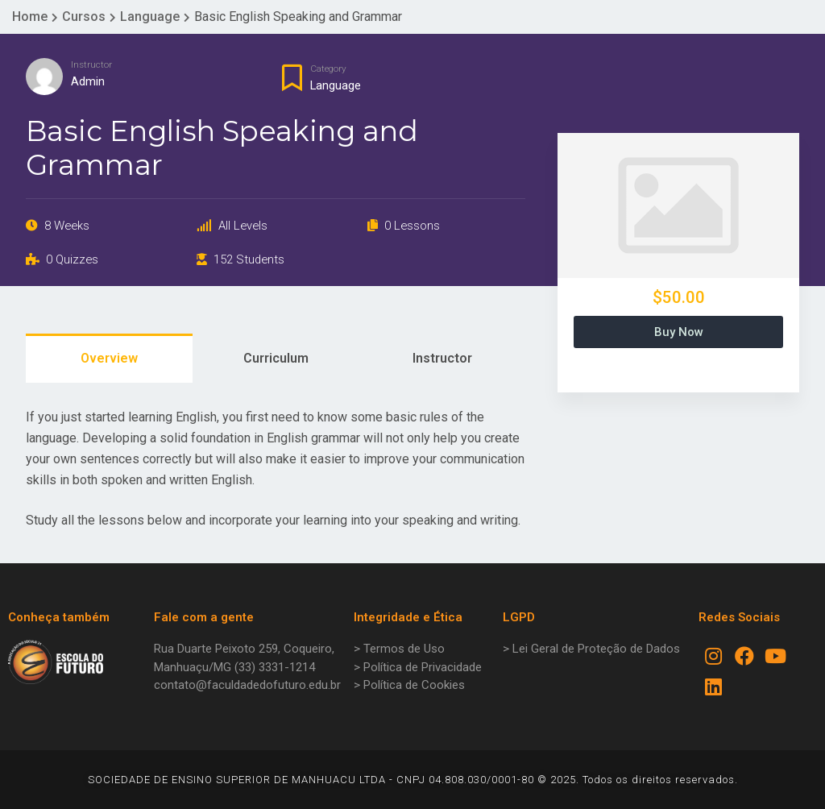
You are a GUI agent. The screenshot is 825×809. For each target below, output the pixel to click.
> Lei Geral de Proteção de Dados (591, 648)
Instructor (91, 64)
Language (335, 85)
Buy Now (678, 332)
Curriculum (276, 358)
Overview (109, 358)
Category (328, 68)
